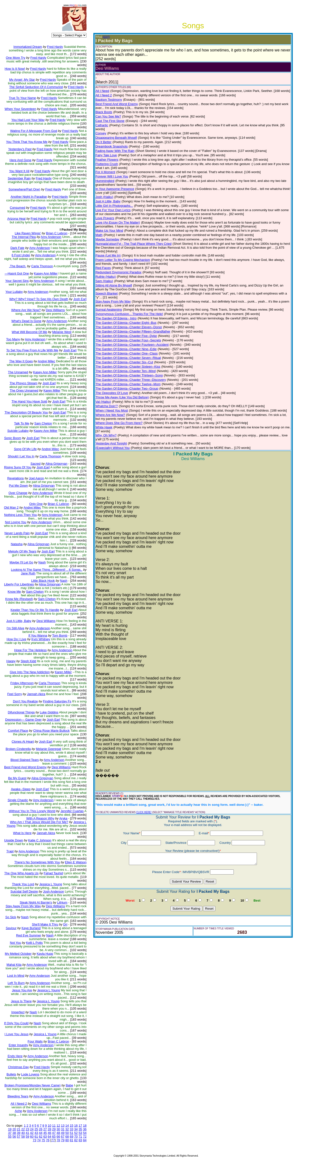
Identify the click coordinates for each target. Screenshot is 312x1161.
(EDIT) (106, 37)
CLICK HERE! (144, 812)
